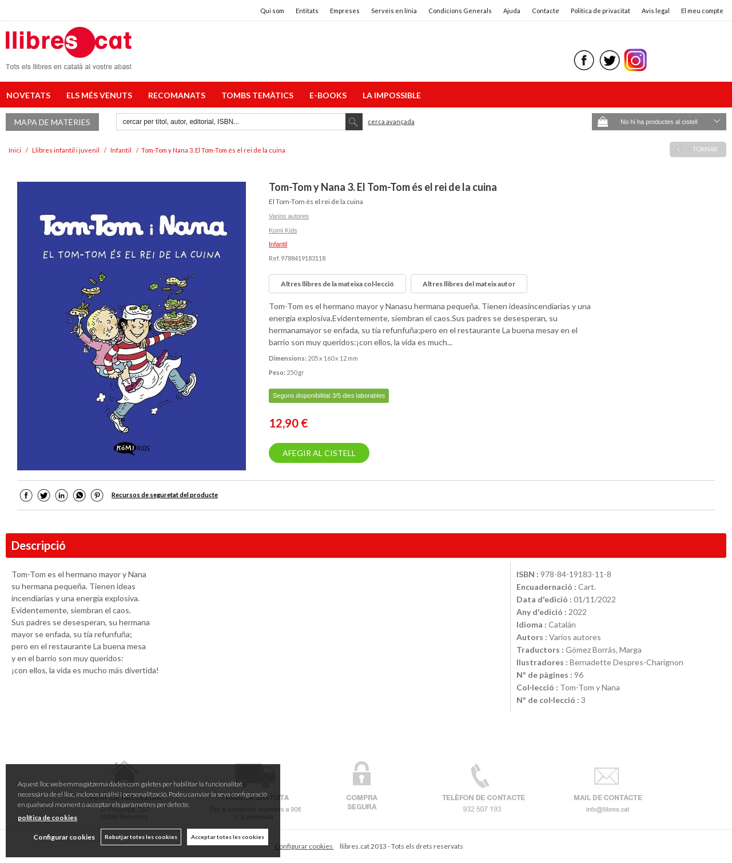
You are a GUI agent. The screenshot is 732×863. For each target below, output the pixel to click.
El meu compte (702, 10)
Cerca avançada (391, 121)
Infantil (278, 244)
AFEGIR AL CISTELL (319, 453)
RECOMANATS (178, 95)
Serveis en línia (394, 10)
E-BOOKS (329, 95)
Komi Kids (283, 230)
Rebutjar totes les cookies (141, 836)
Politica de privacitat (600, 10)
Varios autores (289, 216)
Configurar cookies (304, 846)
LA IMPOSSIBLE (392, 95)
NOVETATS (30, 95)
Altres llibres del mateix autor (469, 283)
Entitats (307, 10)
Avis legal (656, 10)
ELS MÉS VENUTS (101, 95)
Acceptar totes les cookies (227, 836)
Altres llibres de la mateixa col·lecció (337, 283)
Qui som (272, 10)
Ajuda (511, 10)
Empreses (345, 10)
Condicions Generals (460, 10)
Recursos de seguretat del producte (165, 494)
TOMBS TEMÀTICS (259, 95)
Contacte (545, 10)
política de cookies (47, 817)
